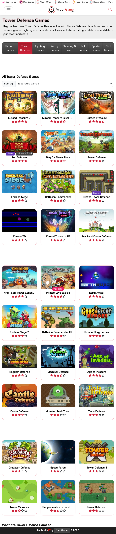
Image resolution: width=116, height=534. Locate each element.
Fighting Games (40, 48)
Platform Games (10, 48)
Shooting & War (69, 48)
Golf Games (83, 48)
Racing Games (55, 48)
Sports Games (95, 48)
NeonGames (62, 530)
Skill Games (108, 48)
